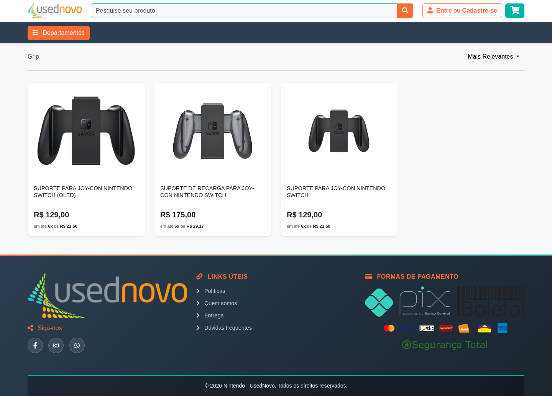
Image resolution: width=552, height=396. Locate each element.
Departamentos (59, 33)
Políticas (210, 291)
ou (462, 10)
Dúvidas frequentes (224, 328)
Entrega (209, 315)
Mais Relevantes (491, 56)
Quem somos (216, 303)
